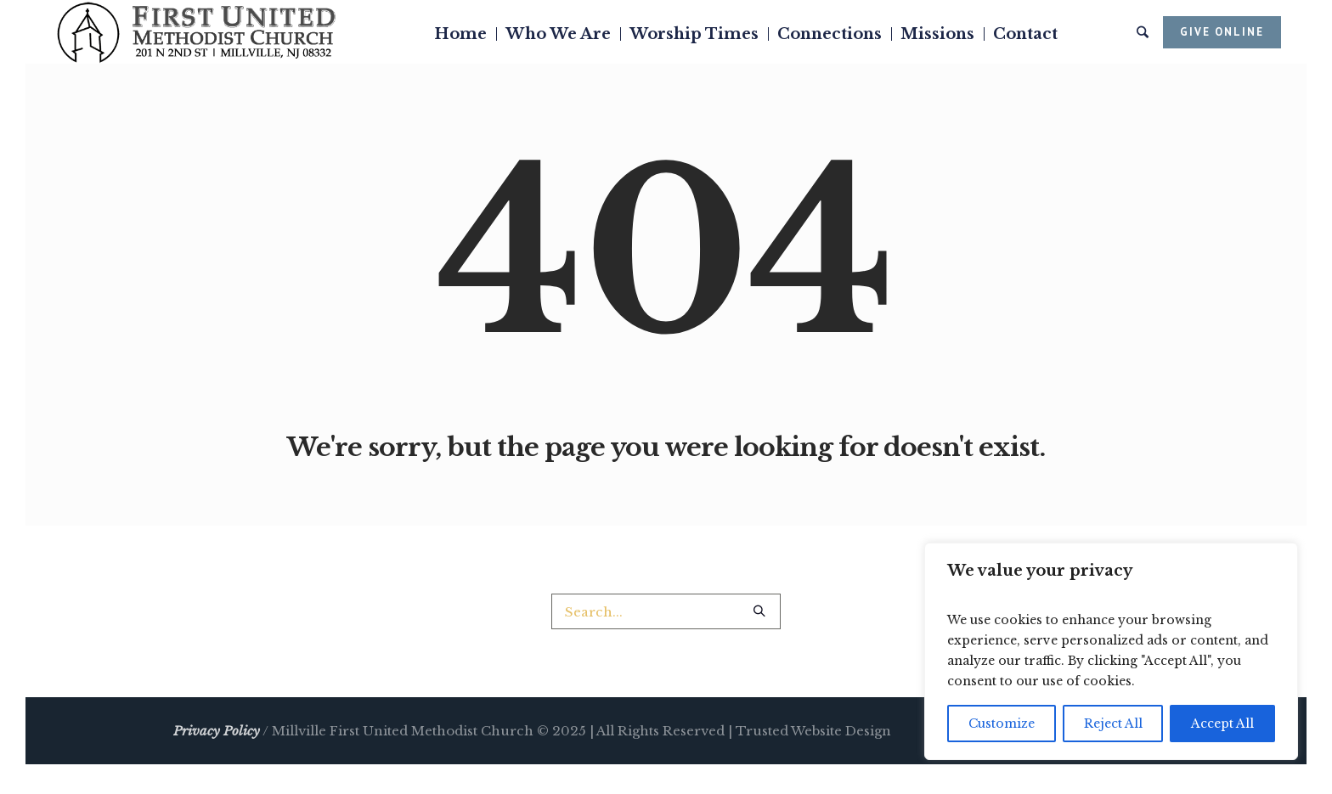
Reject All (1113, 723)
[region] (1111, 651)
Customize (1001, 723)
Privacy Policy (216, 731)
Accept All (1222, 723)
